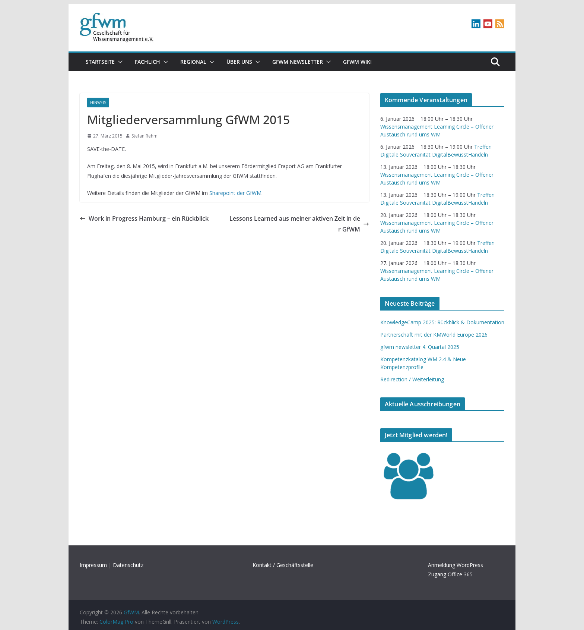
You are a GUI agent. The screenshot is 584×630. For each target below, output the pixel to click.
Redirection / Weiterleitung (412, 379)
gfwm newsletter (297, 61)
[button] (119, 62)
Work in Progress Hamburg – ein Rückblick (144, 218)
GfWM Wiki (357, 61)
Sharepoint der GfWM (235, 192)
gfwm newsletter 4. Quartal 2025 (419, 346)
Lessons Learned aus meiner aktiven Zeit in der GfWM (299, 223)
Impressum (93, 564)
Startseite (100, 61)
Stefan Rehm (144, 136)
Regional (193, 61)
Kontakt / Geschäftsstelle (283, 564)
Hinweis (98, 102)
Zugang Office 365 (450, 574)
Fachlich (147, 61)
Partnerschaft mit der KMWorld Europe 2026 (434, 334)
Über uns (239, 61)
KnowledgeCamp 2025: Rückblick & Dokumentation (442, 322)
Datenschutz (128, 564)
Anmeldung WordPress (455, 564)
